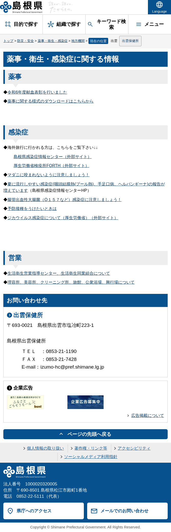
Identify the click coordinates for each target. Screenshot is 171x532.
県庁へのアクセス (34, 510)
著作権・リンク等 (90, 448)
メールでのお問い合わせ (124, 510)
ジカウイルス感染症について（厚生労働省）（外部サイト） (62, 218)
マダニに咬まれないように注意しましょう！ (48, 175)
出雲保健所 (130, 41)
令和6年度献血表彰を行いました (37, 92)
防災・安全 (25, 41)
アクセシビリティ (134, 448)
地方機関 (78, 41)
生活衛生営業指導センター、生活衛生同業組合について (58, 273)
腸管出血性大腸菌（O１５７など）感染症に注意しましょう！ (64, 199)
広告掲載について (147, 415)
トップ (8, 41)
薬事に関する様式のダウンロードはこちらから (50, 101)
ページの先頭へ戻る (89, 434)
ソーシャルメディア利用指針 (90, 457)
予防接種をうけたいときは (32, 208)
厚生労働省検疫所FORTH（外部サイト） (51, 165)
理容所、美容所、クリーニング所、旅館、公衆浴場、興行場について (71, 282)
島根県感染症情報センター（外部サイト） (53, 156)
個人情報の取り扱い (45, 448)
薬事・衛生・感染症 (53, 41)
